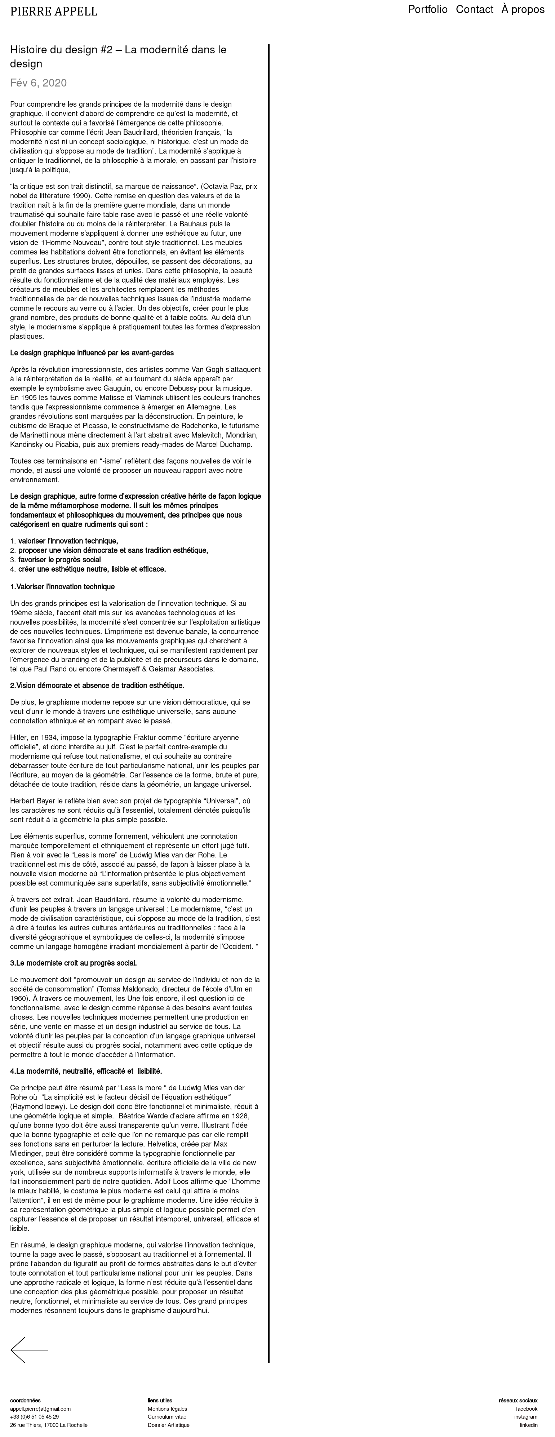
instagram (526, 1417)
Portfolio (428, 12)
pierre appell (54, 11)
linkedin (529, 1425)
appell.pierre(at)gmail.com (40, 1409)
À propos (523, 12)
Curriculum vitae (167, 1417)
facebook (527, 1409)
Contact (474, 12)
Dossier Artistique (169, 1425)
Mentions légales (167, 1409)
